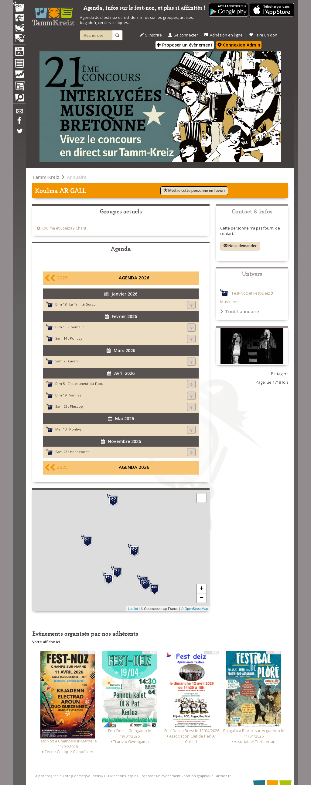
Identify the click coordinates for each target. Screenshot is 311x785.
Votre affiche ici (46, 642)
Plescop (76, 406)
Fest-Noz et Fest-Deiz (251, 293)
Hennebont (79, 451)
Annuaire (77, 177)
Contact (78, 775)
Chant (81, 228)
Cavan (73, 361)
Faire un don (263, 35)
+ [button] (201, 588)
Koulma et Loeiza (57, 228)
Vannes (75, 395)
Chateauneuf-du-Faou (85, 383)
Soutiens (93, 775)
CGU (105, 775)
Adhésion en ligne (223, 35)
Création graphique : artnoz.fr (206, 775)
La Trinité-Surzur (83, 304)
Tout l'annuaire (239, 311)
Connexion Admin (238, 45)
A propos (42, 775)
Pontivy (76, 338)
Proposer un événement (159, 775)
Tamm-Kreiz (45, 177)
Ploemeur (75, 327)
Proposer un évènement (185, 45)
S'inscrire (151, 35)
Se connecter (183, 35)
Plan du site (61, 775)
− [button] (201, 598)
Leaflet (133, 608)
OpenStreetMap (196, 608)
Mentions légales (124, 775)
